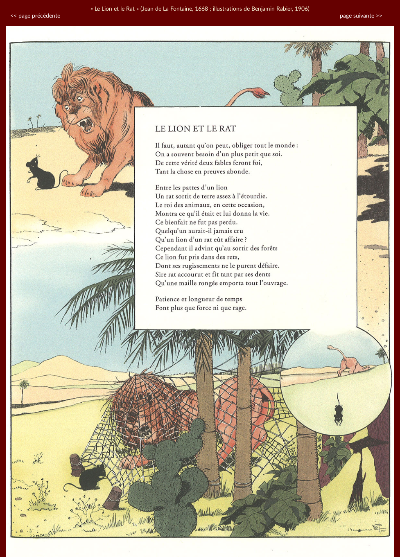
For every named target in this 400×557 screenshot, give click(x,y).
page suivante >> (361, 16)
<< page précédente (35, 16)
